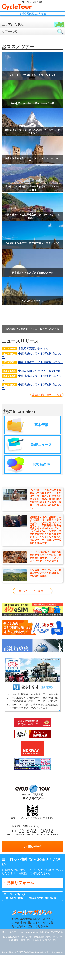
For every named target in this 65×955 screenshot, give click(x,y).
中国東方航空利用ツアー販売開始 (31, 370)
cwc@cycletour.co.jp (42, 898)
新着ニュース (41, 445)
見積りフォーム (20, 883)
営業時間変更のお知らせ (25, 348)
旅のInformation (29, 932)
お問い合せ (54, 7)
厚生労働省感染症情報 (44, 940)
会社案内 (44, 932)
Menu (60, 7)
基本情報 (41, 425)
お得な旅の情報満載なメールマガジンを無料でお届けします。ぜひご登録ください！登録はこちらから (32, 918)
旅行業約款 (57, 932)
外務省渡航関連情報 (20, 940)
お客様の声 (41, 464)
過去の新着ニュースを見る (46, 394)
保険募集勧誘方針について (48, 937)
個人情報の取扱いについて (17, 937)
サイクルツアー (10, 932)
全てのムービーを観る (32, 590)
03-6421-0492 (15, 898)
